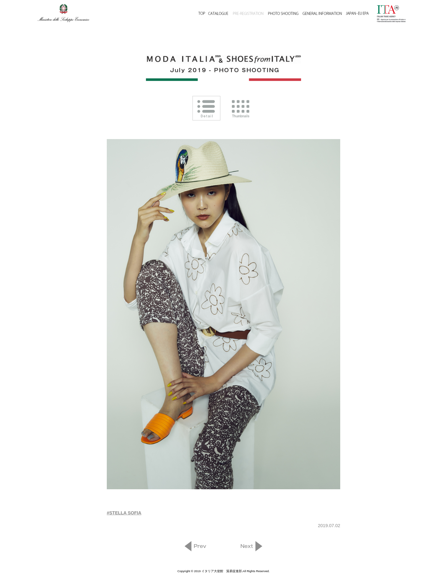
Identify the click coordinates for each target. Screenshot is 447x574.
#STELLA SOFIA (124, 512)
